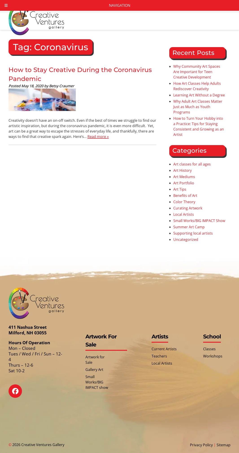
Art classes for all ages (192, 164)
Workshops (212, 356)
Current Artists (164, 348)
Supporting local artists (193, 233)
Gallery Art (94, 369)
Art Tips (179, 189)
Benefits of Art (185, 195)
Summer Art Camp (189, 226)
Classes (209, 348)
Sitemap (223, 444)
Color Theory (184, 201)
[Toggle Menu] (6, 5)
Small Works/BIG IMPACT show (96, 382)
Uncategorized (185, 239)
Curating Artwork (187, 208)
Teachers (159, 356)
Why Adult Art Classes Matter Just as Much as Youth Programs (197, 107)
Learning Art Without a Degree (199, 95)
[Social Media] (18, 394)
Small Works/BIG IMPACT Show (199, 220)
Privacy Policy (201, 444)
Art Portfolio (183, 183)
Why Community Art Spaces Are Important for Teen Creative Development (196, 72)
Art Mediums (184, 176)
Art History (182, 170)
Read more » (98, 136)
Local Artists (183, 214)
